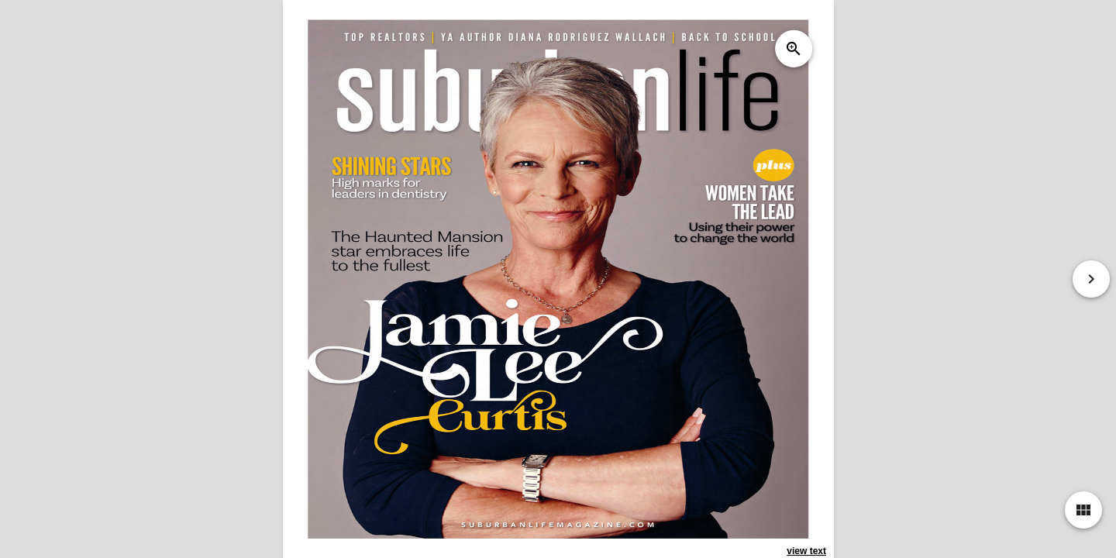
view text (806, 551)
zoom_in (793, 49)
